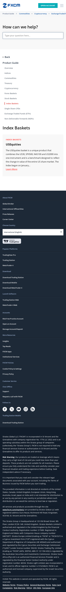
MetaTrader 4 (8, 265)
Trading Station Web (11, 300)
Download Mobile (10, 282)
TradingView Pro (9, 255)
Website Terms (9, 585)
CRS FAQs (37, 588)
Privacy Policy (8, 374)
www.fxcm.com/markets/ (13, 509)
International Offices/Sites (13, 209)
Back (6, 57)
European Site (48, 588)
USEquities (13, 144)
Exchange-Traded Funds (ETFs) (18, 113)
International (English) (13, 232)
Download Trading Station (13, 277)
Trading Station (9, 260)
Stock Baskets (11, 98)
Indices (8, 73)
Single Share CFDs (12, 108)
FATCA (29, 588)
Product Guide (8, 13)
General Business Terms (40, 585)
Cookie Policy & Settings (12, 369)
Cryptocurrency (40, 13)
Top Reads (7, 346)
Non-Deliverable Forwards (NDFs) (19, 118)
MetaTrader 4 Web (10, 305)
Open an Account (9, 324)
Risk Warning (19, 588)
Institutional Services (11, 357)
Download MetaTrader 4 (12, 288)
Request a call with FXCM (12, 396)
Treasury (8, 83)
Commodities (24, 13)
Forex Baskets (11, 93)
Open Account (48, 5)
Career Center (8, 219)
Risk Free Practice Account (13, 319)
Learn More (11, 169)
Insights (6, 341)
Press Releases (8, 214)
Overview (9, 68)
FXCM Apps (7, 351)
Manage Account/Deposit (13, 329)
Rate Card (56, 585)
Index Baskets (12, 103)
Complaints (8, 588)
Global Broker (8, 204)
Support (6, 391)
